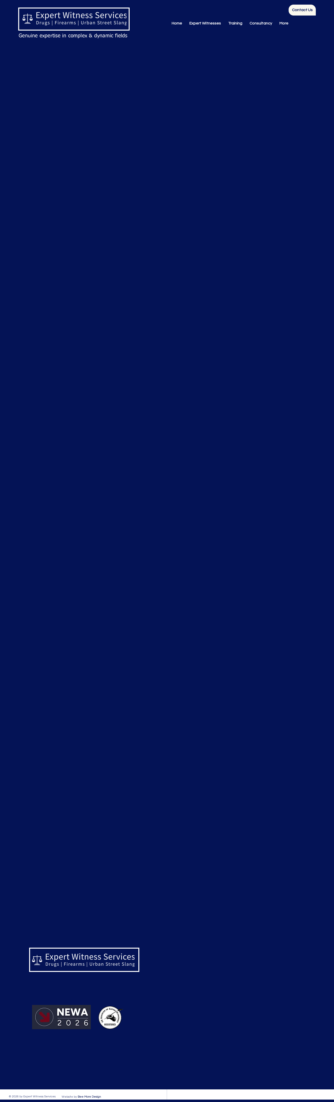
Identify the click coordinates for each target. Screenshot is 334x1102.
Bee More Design (89, 1096)
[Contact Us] (302, 10)
